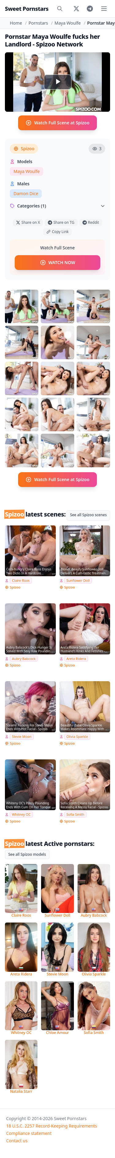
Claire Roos (21, 580)
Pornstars (38, 23)
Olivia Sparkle (77, 736)
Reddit (90, 222)
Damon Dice (25, 193)
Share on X (28, 222)
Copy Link (57, 231)
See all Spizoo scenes (88, 514)
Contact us (17, 1141)
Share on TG (61, 222)
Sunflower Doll (78, 580)
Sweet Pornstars (26, 8)
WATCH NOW (57, 262)
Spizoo (23, 148)
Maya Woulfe (68, 23)
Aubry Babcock (24, 658)
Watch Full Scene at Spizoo (57, 123)
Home (16, 23)
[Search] (59, 8)
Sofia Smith (75, 814)
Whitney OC (21, 814)
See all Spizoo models (27, 854)
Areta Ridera (76, 658)
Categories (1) (57, 206)
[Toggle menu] (104, 8)
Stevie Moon (22, 736)
